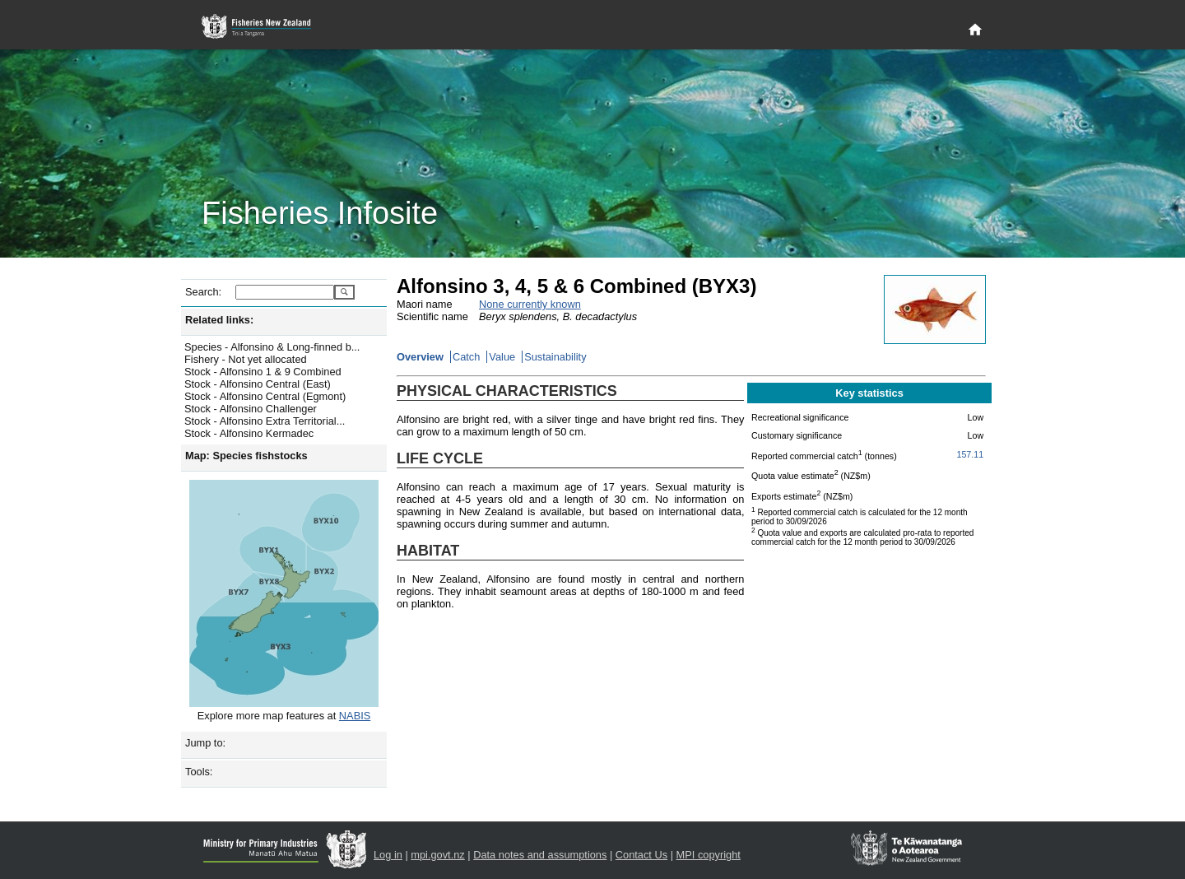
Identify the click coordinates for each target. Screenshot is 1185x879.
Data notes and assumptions (539, 855)
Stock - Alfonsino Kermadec (249, 433)
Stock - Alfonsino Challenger (250, 408)
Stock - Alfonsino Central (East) (257, 384)
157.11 (970, 454)
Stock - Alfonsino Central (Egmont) (265, 396)
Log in (388, 855)
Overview (420, 357)
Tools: (198, 771)
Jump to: (205, 743)
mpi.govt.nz (437, 855)
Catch (466, 357)
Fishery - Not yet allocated (245, 359)
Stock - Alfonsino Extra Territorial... (264, 421)
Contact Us (641, 855)
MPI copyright (708, 855)
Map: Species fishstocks (246, 455)
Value (502, 357)
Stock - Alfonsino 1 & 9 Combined (263, 371)
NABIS (354, 715)
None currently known (530, 304)
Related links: (219, 320)
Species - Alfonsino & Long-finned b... (272, 347)
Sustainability (555, 357)
